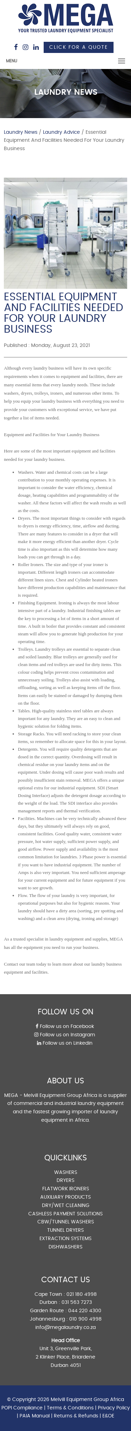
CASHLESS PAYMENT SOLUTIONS (65, 1214)
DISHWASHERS (65, 1247)
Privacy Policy (114, 1408)
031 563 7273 (76, 1302)
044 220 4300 (84, 1310)
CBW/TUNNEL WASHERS (65, 1222)
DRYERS (65, 1180)
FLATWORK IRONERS (65, 1188)
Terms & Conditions (70, 1408)
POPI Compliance (22, 1408)
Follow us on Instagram (64, 1034)
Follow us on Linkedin (65, 1043)
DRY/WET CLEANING (65, 1205)
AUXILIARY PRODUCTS (65, 1197)
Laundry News (20, 132)
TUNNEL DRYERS (65, 1230)
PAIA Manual (35, 1416)
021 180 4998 (81, 1294)
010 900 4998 (85, 1319)
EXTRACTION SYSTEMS (65, 1238)
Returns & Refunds (76, 1416)
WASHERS (65, 1172)
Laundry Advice (61, 132)
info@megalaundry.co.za (65, 1327)
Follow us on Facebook (65, 1026)
